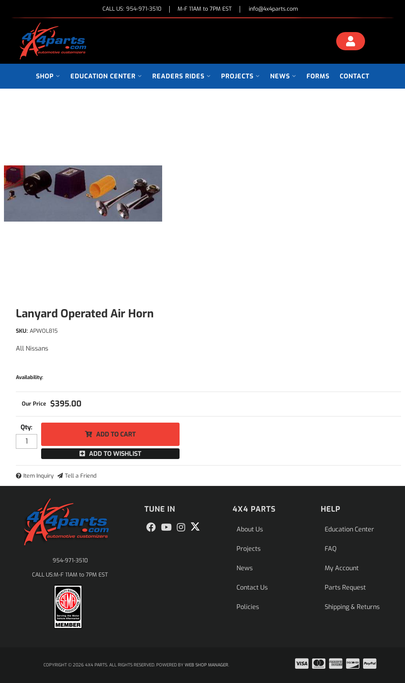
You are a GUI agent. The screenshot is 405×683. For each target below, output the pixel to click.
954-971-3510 (70, 560)
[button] (48, 76)
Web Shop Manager (206, 665)
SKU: (22, 331)
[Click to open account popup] (351, 42)
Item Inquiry (38, 476)
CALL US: (131, 9)
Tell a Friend (81, 476)
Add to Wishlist (115, 454)
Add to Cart (116, 434)
